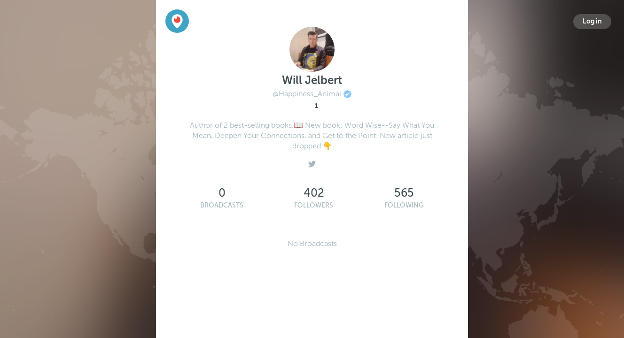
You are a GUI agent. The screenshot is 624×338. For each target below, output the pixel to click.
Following (404, 205)
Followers (313, 205)
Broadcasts (221, 205)
